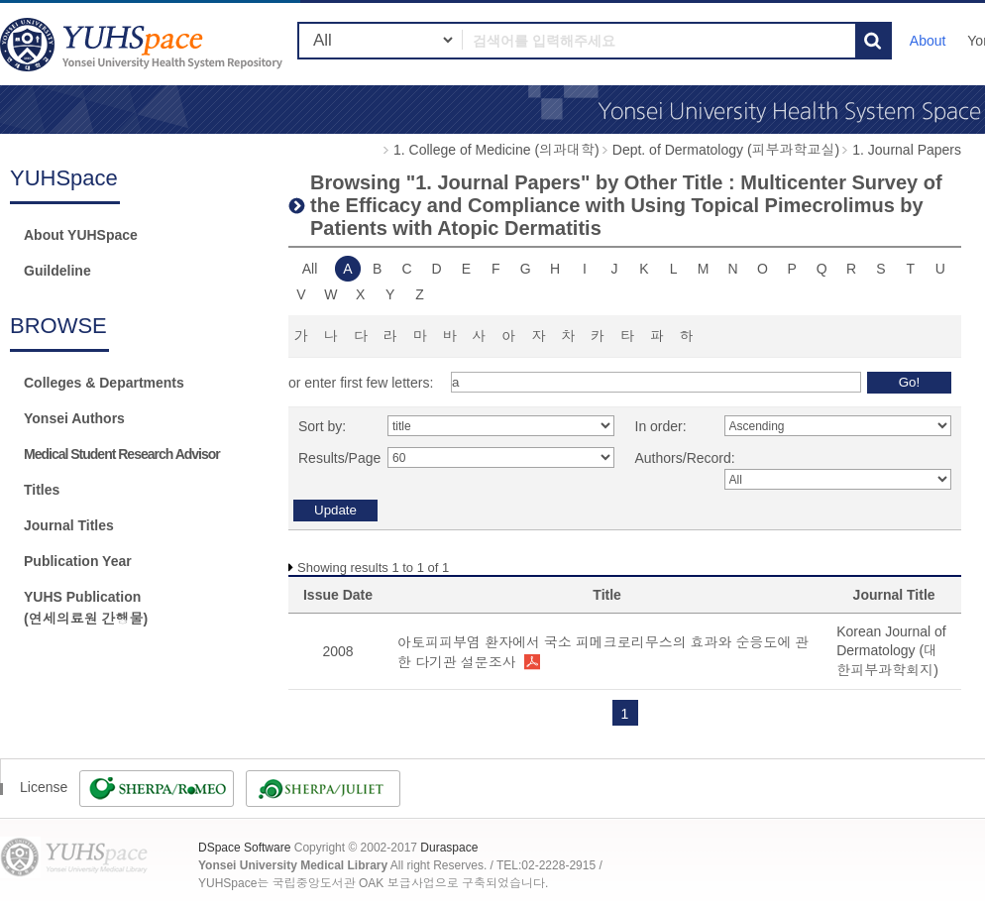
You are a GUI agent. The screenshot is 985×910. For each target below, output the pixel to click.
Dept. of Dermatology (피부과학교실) (726, 150)
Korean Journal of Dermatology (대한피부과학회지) (891, 651)
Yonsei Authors (74, 418)
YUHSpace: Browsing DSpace (143, 44)
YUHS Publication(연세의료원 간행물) (86, 607)
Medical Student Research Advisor (122, 454)
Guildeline (57, 271)
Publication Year (78, 561)
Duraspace (449, 847)
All (310, 269)
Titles (41, 490)
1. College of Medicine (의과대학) (496, 150)
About (928, 41)
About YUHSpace (81, 235)
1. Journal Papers (906, 150)
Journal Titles (69, 525)
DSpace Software (244, 847)
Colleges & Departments (104, 383)
